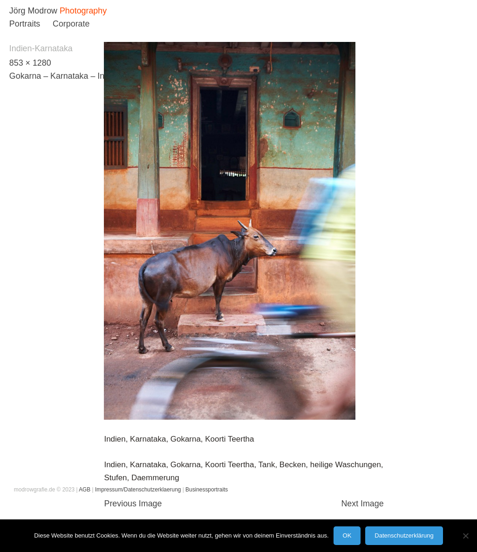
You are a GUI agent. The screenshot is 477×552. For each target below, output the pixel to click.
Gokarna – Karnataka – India (62, 76)
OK (347, 535)
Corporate (71, 23)
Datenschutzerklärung (404, 535)
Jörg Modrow (33, 10)
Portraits (24, 23)
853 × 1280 (30, 63)
